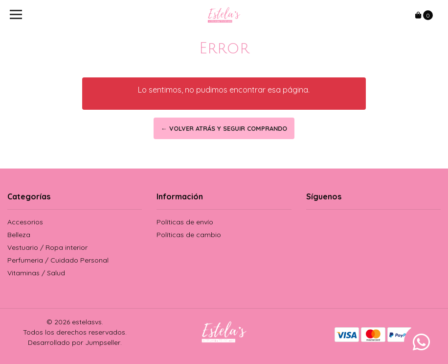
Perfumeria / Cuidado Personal (58, 260)
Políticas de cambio (189, 234)
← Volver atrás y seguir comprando (224, 128)
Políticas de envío (185, 222)
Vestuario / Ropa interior (47, 247)
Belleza (18, 234)
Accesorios (25, 222)
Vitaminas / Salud (36, 272)
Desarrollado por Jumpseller (74, 342)
